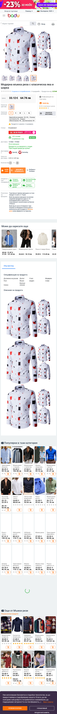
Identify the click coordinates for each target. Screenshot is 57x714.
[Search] (15, 24)
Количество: (4, 161)
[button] (4, 15)
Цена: (4, 96)
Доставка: (4, 140)
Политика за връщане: (4, 192)
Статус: (3, 126)
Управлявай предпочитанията (42, 709)
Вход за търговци (11, 11)
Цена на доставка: (4, 155)
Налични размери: (4, 111)
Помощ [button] (29, 11)
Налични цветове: (4, 104)
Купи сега (4, 168)
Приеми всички (14, 708)
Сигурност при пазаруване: (4, 178)
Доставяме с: (4, 150)
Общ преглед (9, 264)
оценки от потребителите (21, 89)
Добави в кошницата (17, 168)
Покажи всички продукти (9, 549)
